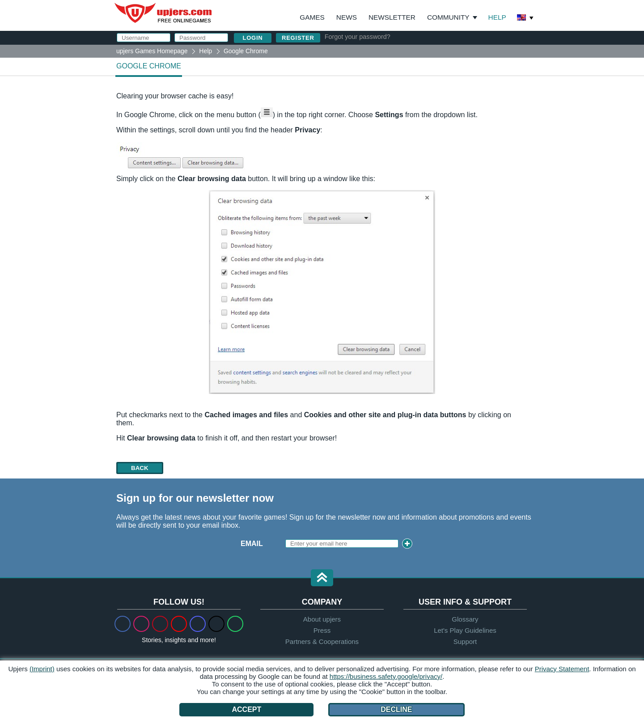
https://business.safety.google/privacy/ (386, 676)
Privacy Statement (562, 669)
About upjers (322, 619)
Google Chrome (148, 66)
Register (298, 37)
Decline (396, 709)
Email (252, 543)
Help (497, 17)
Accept (246, 709)
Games (312, 17)
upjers (163, 13)
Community (448, 17)
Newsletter (392, 17)
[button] (322, 578)
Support (465, 641)
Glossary (465, 619)
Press (322, 630)
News (346, 17)
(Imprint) (42, 669)
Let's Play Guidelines (465, 630)
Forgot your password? (357, 36)
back (139, 468)
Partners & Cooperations (322, 641)
